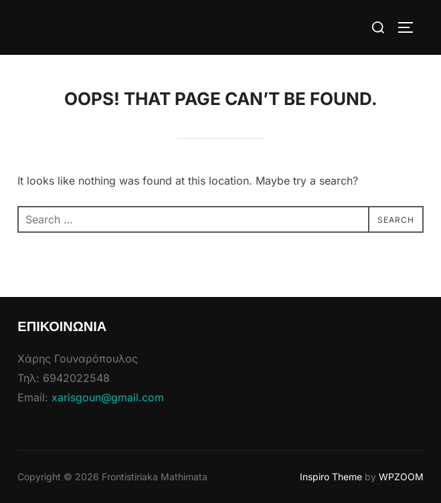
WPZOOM (401, 476)
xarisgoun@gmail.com (108, 397)
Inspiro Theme (331, 476)
